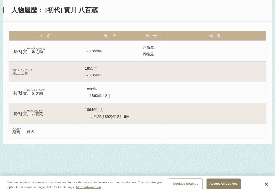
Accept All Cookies (223, 183)
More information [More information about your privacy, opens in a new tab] (88, 187)
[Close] (266, 184)
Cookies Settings (185, 183)
